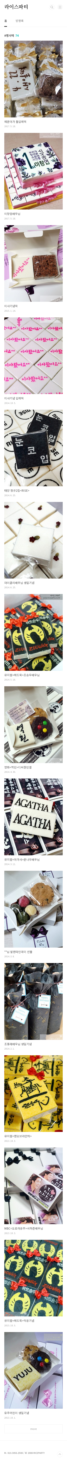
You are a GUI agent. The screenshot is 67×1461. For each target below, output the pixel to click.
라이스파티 (16, 7)
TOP (60, 1454)
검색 (52, 7)
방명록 (20, 21)
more (33, 1429)
